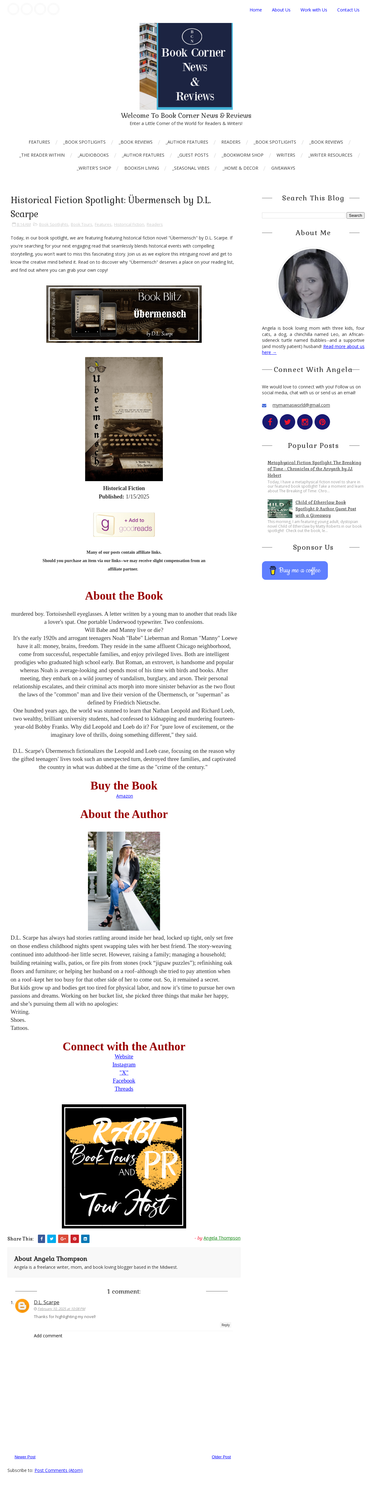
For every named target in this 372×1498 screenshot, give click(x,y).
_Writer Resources (330, 155)
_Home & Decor (240, 168)
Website (124, 1056)
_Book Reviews (136, 142)
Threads (124, 1088)
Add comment (48, 1336)
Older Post (221, 1457)
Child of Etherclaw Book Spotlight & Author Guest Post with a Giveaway (326, 509)
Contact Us (348, 10)
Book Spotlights (53, 224)
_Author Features (187, 142)
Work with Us (314, 10)
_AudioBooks (93, 155)
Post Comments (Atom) (58, 1470)
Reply (226, 1325)
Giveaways (283, 168)
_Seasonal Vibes (190, 168)
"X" (124, 1072)
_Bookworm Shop (243, 155)
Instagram (124, 1064)
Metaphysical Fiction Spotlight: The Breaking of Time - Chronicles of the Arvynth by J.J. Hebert (314, 469)
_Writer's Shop (94, 168)
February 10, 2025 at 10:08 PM (61, 1308)
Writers (286, 155)
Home (256, 10)
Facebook (124, 1080)
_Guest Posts (193, 155)
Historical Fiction (129, 224)
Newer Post (25, 1457)
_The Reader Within (42, 155)
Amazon (124, 796)
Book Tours (81, 224)
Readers (231, 142)
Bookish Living (141, 168)
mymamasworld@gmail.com (301, 405)
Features (39, 142)
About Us (281, 10)
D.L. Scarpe (46, 1302)
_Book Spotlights (84, 142)
